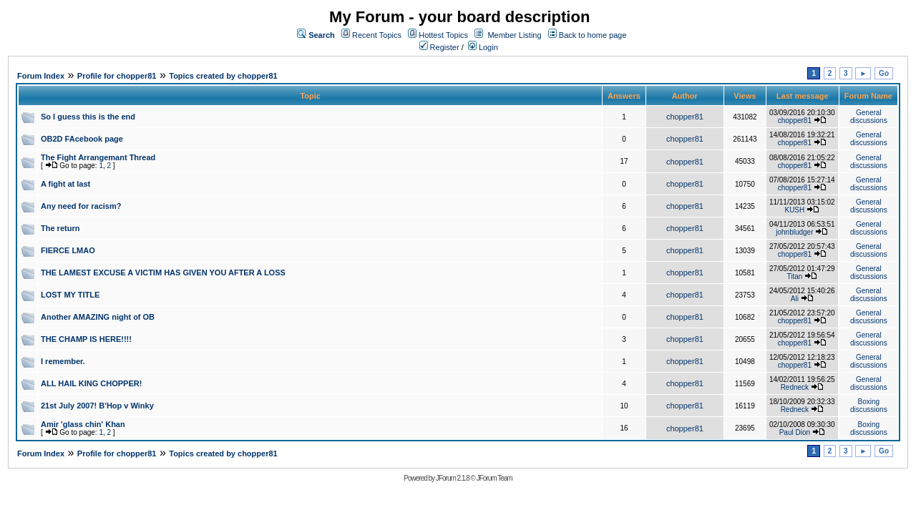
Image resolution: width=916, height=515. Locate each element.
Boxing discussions (868, 405)
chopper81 (684, 116)
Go (884, 73)
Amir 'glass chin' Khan (83, 424)
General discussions (868, 116)
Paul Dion (794, 432)
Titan (794, 276)
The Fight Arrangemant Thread (98, 157)
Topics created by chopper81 (223, 76)
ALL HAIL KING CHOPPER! (91, 383)
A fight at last (65, 184)
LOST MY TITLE (70, 294)
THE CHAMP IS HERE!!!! (86, 339)
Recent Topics (376, 35)
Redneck (795, 387)
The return (60, 228)
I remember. (63, 361)
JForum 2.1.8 (452, 478)
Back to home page (593, 35)
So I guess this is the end (88, 116)
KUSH (794, 210)
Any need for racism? (81, 206)
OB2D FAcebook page (82, 138)
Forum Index (40, 76)
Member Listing (514, 35)
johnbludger (794, 232)
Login (483, 47)
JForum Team (494, 478)
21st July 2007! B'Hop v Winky (97, 405)
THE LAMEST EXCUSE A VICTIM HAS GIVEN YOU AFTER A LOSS (163, 272)
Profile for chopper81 (117, 76)
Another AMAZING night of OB (98, 317)
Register (439, 47)
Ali (795, 299)
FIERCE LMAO (68, 250)
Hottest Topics (443, 35)
